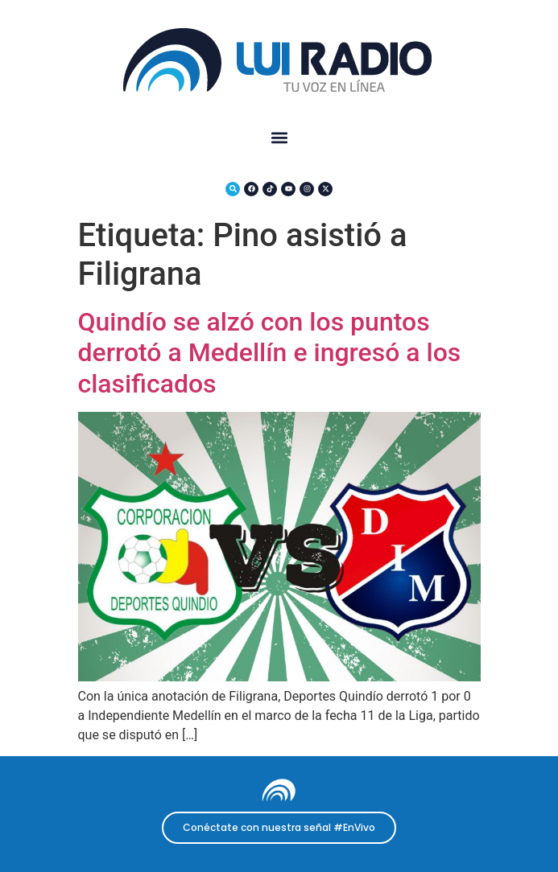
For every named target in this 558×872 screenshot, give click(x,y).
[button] (279, 137)
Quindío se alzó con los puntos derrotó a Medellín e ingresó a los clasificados (269, 352)
